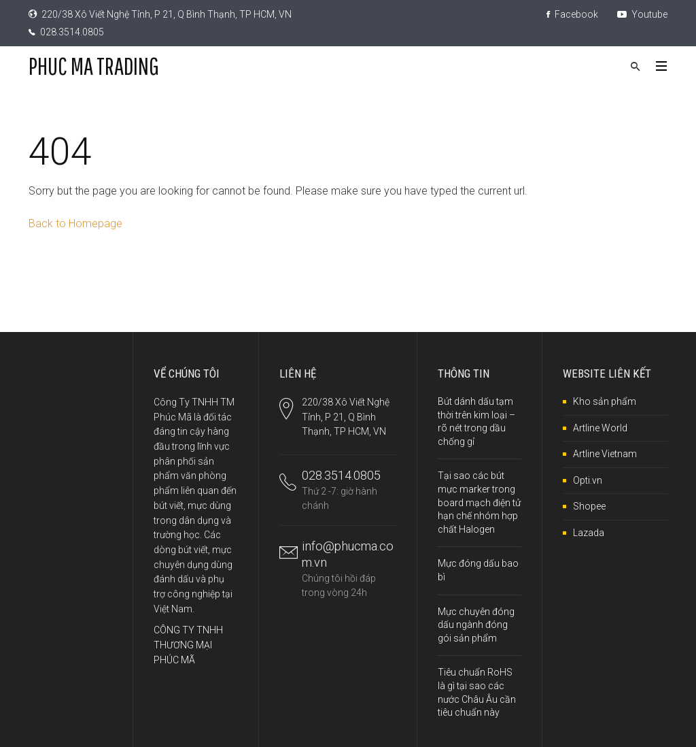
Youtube (642, 14)
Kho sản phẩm (604, 401)
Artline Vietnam (605, 453)
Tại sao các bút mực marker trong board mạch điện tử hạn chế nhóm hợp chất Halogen (479, 502)
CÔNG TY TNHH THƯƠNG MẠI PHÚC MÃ (188, 645)
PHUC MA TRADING (94, 66)
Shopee (589, 506)
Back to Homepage (75, 223)
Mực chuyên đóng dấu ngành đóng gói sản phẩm (476, 625)
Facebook (572, 14)
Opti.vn (587, 480)
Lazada (588, 532)
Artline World (600, 427)
